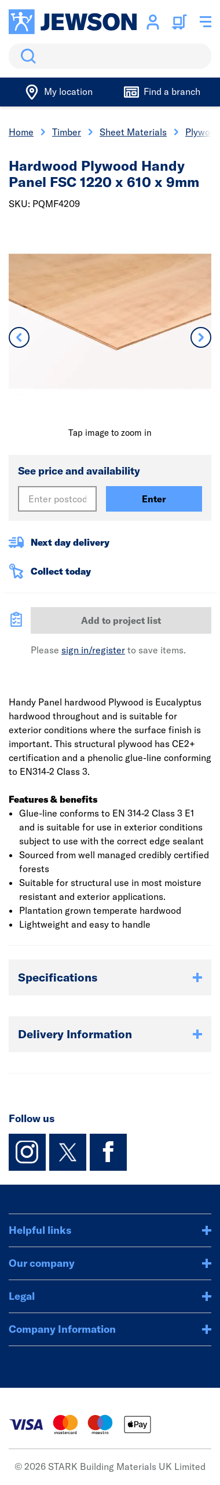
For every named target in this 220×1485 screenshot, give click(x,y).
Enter (154, 499)
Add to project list (121, 620)
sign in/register (93, 650)
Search (26, 56)
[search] (110, 56)
